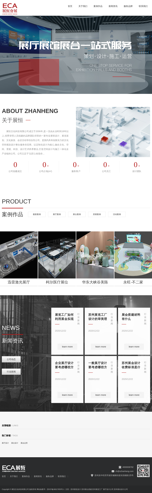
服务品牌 (128, 6)
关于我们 (82, 6)
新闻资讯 (113, 6)
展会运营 (24, 443)
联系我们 (143, 6)
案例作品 (98, 6)
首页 (70, 6)
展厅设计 (5, 443)
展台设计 (14, 443)
